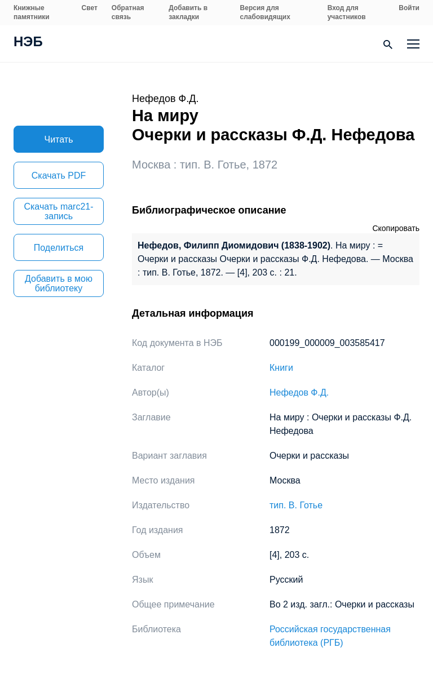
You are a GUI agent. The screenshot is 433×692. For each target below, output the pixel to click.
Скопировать (395, 228)
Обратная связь (128, 12)
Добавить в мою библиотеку (58, 283)
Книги (281, 367)
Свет (90, 8)
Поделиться (58, 247)
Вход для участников (347, 12)
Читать (59, 139)
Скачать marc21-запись (58, 211)
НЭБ (28, 43)
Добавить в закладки (188, 12)
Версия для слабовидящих (265, 12)
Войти (409, 8)
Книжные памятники (32, 12)
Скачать (59, 175)
